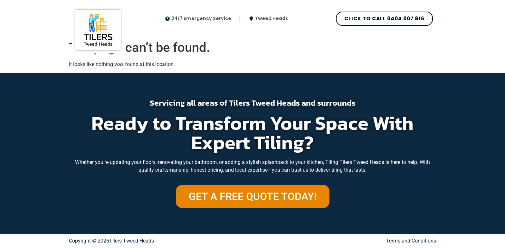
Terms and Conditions (411, 241)
